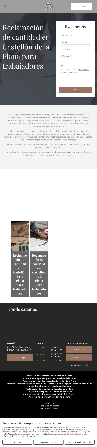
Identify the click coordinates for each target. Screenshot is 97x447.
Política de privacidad (49, 405)
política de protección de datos (75, 71)
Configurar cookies (48, 442)
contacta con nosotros (30, 152)
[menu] (5, 6)
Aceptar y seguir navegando (80, 442)
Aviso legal (49, 403)
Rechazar (17, 442)
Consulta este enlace (75, 434)
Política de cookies (49, 408)
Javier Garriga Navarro (30, 120)
